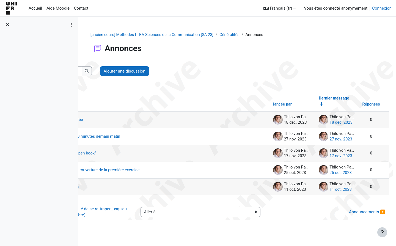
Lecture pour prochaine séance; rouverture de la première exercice (160, 170)
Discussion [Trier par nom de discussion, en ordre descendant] (106, 105)
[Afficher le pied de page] (382, 232)
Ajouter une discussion (201, 71)
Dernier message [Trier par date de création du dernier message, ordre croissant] (320, 98)
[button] (279, 8)
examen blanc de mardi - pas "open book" (137, 153)
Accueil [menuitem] (35, 8)
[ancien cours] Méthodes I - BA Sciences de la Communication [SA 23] (186, 34)
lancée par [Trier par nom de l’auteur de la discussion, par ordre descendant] (268, 105)
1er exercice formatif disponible (129, 187)
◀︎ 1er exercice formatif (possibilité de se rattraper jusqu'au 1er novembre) (134, 212)
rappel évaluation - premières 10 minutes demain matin (150, 137)
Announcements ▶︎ (355, 212)
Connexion (382, 8)
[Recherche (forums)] (128, 72)
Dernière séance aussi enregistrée (131, 120)
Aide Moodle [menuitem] (58, 8)
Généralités (266, 34)
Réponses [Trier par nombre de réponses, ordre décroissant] (358, 105)
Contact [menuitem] (81, 8)
